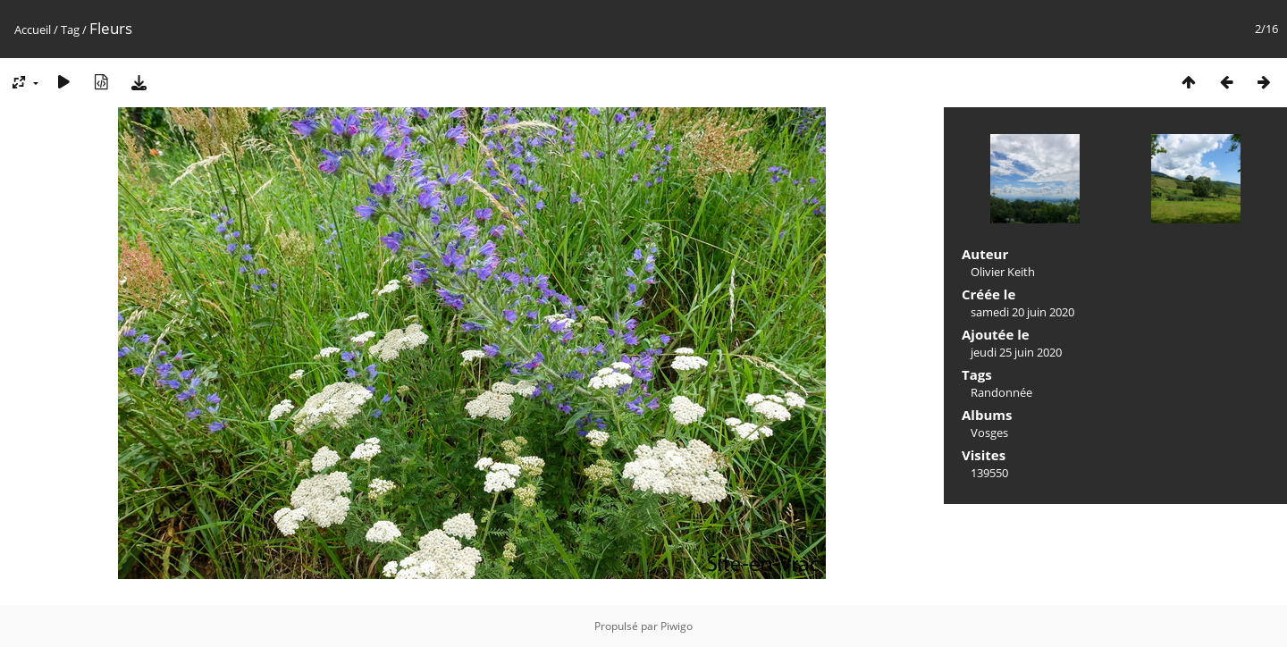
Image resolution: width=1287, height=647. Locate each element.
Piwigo (676, 626)
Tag (70, 29)
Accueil (32, 29)
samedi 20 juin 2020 (1022, 312)
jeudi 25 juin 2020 (1016, 352)
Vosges (989, 432)
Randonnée (1001, 392)
